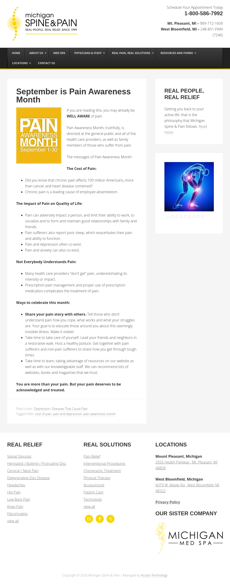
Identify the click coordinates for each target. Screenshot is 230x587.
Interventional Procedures (104, 463)
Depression (42, 409)
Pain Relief (92, 456)
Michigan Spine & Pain (41, 18)
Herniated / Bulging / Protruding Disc (36, 463)
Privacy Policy (167, 502)
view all (13, 520)
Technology (93, 499)
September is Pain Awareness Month (73, 95)
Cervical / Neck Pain (23, 470)
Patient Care (93, 492)
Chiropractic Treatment (102, 470)
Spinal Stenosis (19, 456)
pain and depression (67, 414)
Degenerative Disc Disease (28, 477)
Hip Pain (14, 492)
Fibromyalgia (17, 513)
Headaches (16, 485)
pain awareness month (99, 414)
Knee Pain (15, 506)
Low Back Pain (18, 499)
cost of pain (43, 414)
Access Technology (154, 575)
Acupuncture (94, 485)
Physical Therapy (97, 477)
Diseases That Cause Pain (70, 409)
